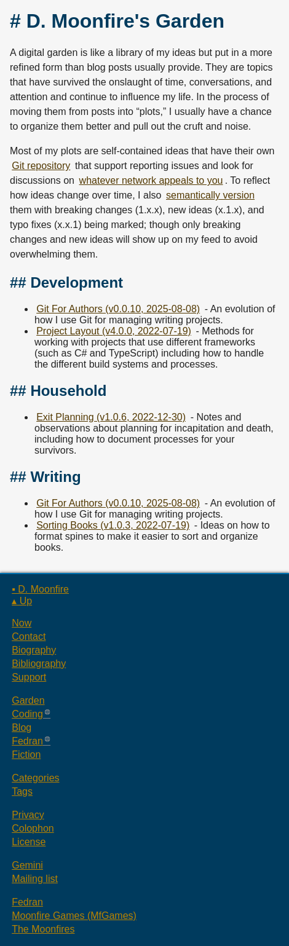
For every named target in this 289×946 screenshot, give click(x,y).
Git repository (41, 165)
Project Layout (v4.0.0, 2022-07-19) (113, 331)
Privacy (28, 815)
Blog (21, 727)
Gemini (27, 865)
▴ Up (22, 601)
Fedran (27, 741)
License (29, 842)
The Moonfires (43, 929)
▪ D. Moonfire (40, 589)
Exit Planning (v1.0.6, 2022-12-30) (111, 417)
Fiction (26, 754)
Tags (22, 791)
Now (21, 623)
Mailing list (35, 878)
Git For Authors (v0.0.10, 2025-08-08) (118, 309)
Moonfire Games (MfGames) (74, 915)
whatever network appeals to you (151, 180)
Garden (28, 700)
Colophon (33, 828)
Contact (29, 636)
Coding (27, 714)
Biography (34, 650)
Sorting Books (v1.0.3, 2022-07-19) (112, 525)
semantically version (210, 195)
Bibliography (39, 663)
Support (29, 677)
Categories (35, 778)
